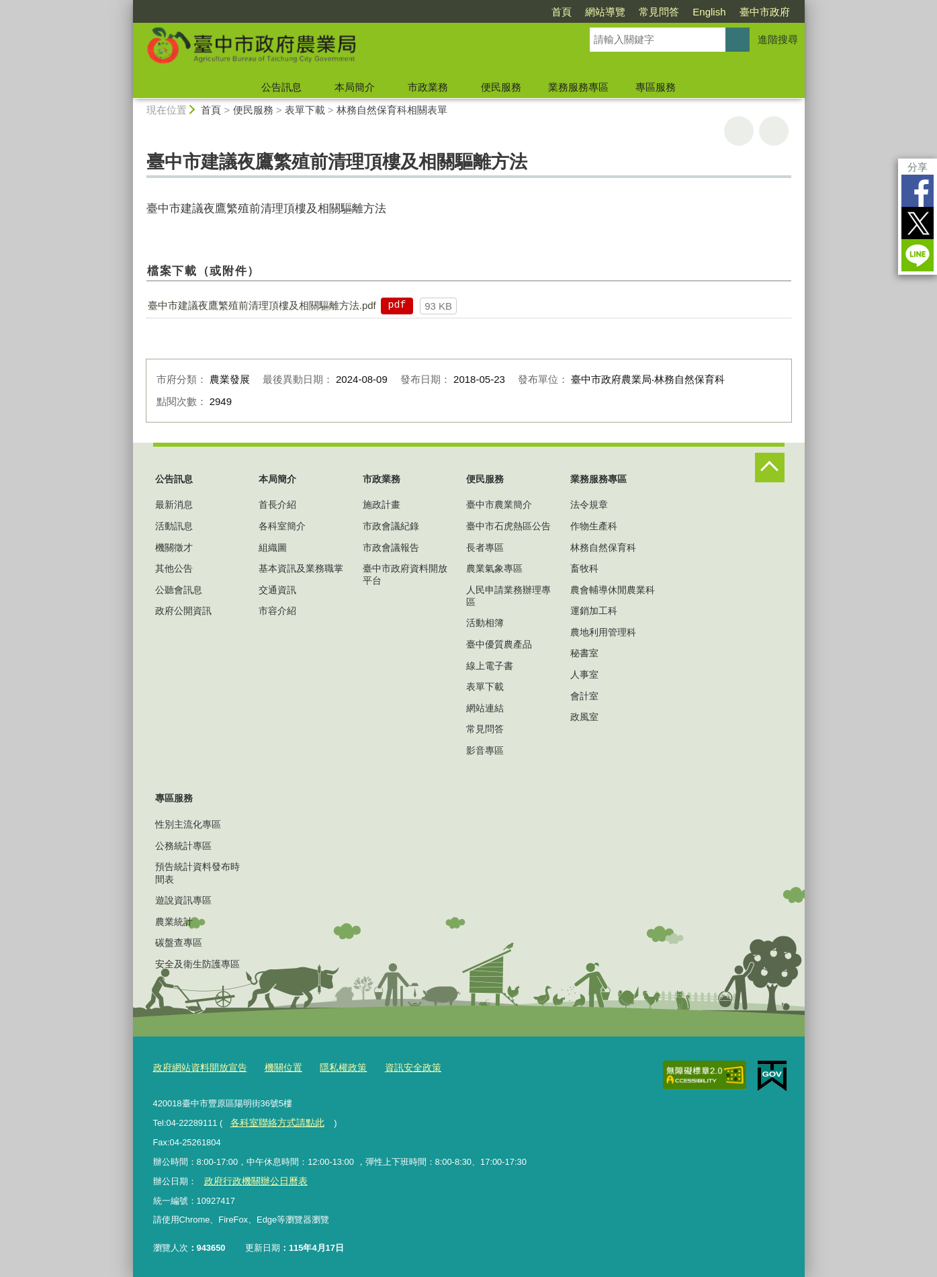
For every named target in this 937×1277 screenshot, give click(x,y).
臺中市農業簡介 (499, 504)
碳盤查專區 (178, 942)
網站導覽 (605, 11)
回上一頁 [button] (774, 131)
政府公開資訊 (183, 610)
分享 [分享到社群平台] (917, 167)
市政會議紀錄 (391, 526)
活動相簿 (485, 622)
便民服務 (501, 87)
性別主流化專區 (188, 824)
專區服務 (655, 87)
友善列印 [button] (739, 131)
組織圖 (273, 547)
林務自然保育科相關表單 (392, 110)
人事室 (584, 674)
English (709, 11)
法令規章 (589, 504)
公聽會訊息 (178, 589)
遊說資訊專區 (183, 900)
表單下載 (305, 110)
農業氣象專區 (494, 568)
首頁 (561, 11)
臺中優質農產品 (499, 644)
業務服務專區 (578, 87)
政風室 (584, 716)
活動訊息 (174, 526)
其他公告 (174, 568)
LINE (917, 255)
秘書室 (584, 653)
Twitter (917, 223)
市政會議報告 (391, 547)
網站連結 (485, 708)
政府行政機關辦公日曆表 (252, 1178)
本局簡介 (354, 87)
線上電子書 (489, 665)
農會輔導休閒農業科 (612, 589)
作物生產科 (593, 526)
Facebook (917, 191)
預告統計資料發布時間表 (197, 872)
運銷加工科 (593, 610)
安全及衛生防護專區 (197, 964)
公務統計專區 (183, 845)
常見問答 (659, 11)
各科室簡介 (282, 526)
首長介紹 (277, 504)
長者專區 (485, 547)
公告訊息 (281, 87)
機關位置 (275, 1066)
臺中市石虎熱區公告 (508, 526)
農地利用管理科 (603, 632)
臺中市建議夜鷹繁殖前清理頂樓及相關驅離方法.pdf (262, 305)
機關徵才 (174, 547)
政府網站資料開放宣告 (196, 1066)
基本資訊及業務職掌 (301, 568)
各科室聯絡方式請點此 (273, 1121)
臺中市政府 (765, 11)
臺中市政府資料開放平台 (405, 574)
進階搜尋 (778, 39)
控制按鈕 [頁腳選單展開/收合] (770, 467)
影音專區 (485, 750)
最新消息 (174, 504)
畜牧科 (584, 568)
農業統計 (174, 921)
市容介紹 (277, 610)
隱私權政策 (332, 1066)
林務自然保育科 (603, 547)
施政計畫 (381, 504)
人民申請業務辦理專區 (508, 595)
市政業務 (428, 87)
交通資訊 (277, 589)
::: (127, 5)
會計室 (584, 696)
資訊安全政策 (398, 1066)
